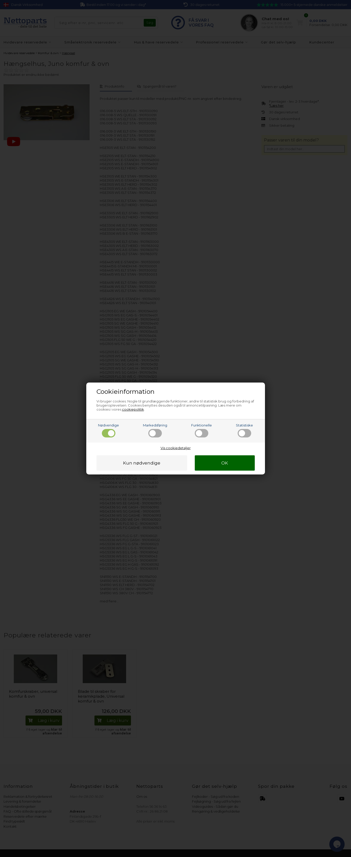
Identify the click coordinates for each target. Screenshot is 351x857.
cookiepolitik (133, 409)
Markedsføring (155, 430)
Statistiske (244, 430)
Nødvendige (108, 430)
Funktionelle (201, 430)
